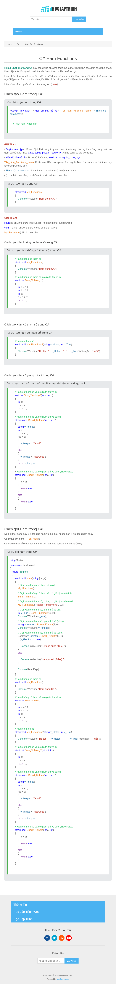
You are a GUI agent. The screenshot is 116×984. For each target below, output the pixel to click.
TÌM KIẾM (79, 19)
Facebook (47, 938)
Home (9, 44)
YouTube (69, 938)
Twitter (54, 938)
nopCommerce (63, 979)
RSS (61, 938)
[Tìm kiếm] (51, 19)
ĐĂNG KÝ (71, 961)
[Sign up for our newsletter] (51, 961)
